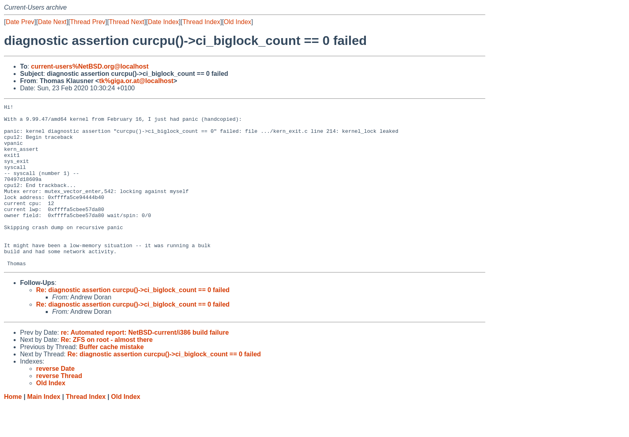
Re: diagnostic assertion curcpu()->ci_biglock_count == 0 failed (132, 322)
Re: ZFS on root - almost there (106, 372)
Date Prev (20, 21)
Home (13, 429)
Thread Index (201, 21)
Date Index (163, 21)
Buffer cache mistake (111, 379)
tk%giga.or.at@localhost (136, 80)
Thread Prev (88, 21)
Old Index (237, 21)
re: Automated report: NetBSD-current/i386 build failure (145, 365)
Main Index (44, 429)
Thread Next (126, 21)
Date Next (52, 21)
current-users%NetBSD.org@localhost (89, 66)
